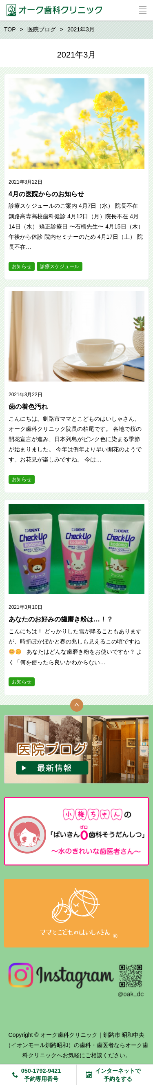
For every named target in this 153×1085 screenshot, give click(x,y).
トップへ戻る (76, 705)
